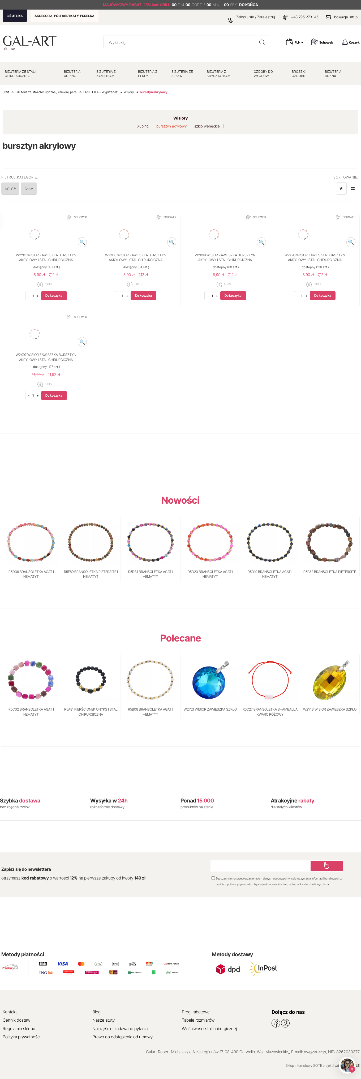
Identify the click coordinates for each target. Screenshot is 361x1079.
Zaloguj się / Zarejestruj (251, 17)
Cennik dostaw (16, 1020)
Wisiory (180, 118)
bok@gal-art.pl (346, 17)
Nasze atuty (103, 1020)
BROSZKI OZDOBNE (299, 74)
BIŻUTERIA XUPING (72, 74)
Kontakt (10, 1011)
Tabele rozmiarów (198, 1020)
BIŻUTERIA (15, 16)
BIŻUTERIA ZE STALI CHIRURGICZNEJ (20, 74)
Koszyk (351, 42)
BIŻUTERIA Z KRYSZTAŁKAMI (219, 74)
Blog (96, 1011)
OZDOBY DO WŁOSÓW (263, 74)
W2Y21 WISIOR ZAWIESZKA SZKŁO (210, 709)
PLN (299, 42)
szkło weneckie (207, 126)
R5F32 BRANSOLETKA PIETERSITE (329, 572)
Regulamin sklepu (19, 1028)
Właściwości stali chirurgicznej (209, 1028)
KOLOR (16, 188)
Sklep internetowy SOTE (304, 1065)
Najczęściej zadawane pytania (120, 1028)
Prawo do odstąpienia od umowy (122, 1036)
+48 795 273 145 (305, 17)
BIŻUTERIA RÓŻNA (333, 74)
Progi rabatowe (196, 1011)
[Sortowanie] (341, 188)
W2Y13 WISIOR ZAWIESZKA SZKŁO (329, 709)
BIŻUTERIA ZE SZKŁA (182, 74)
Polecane (180, 638)
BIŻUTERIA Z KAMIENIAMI (106, 74)
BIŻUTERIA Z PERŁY (147, 74)
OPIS (44, 284)
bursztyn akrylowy (171, 126)
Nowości (180, 500)
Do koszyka (54, 296)
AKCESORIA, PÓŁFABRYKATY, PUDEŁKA (64, 16)
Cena (44, 188)
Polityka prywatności (21, 1036)
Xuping (143, 126)
